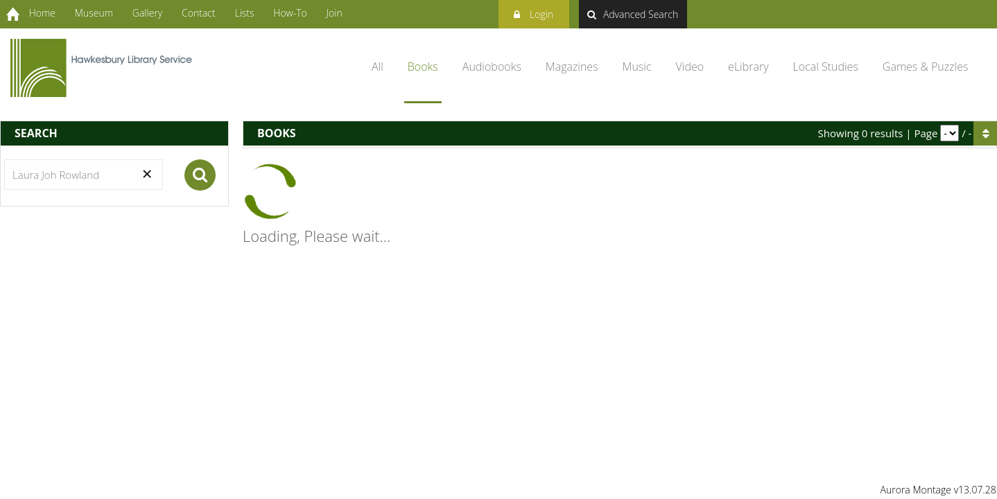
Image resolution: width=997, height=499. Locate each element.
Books (423, 66)
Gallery (147, 12)
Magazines (572, 66)
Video (690, 66)
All (377, 66)
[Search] (83, 174)
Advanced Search (632, 14)
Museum (94, 12)
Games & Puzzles (926, 66)
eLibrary (748, 66)
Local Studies (825, 66)
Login (533, 12)
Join (335, 12)
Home (42, 12)
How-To (289, 12)
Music (637, 66)
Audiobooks (491, 66)
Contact (199, 12)
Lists (244, 12)
